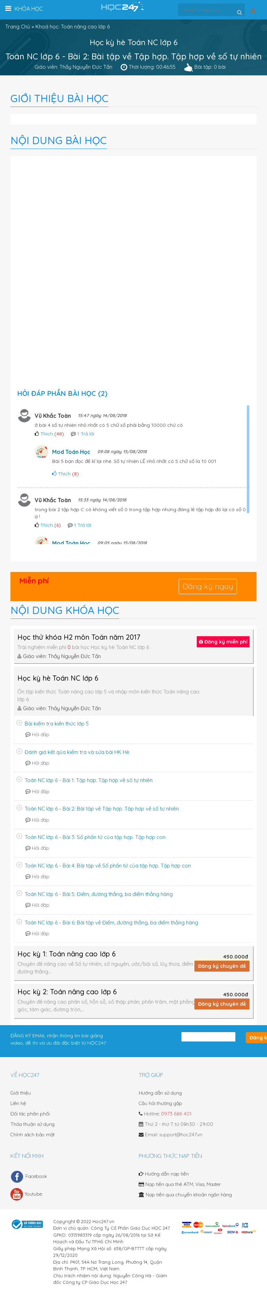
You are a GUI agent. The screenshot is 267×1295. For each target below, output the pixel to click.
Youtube (26, 1194)
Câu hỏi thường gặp (160, 1103)
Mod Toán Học (71, 451)
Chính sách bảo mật (32, 1134)
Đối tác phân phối (30, 1114)
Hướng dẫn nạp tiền (164, 1174)
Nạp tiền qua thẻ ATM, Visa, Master (180, 1184)
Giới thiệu (20, 1093)
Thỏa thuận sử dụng (32, 1124)
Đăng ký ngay (208, 586)
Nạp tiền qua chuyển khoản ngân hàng (185, 1195)
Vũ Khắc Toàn (53, 415)
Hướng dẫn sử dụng (160, 1093)
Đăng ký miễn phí (223, 642)
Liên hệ (18, 1103)
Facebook (28, 1176)
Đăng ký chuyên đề (222, 966)
